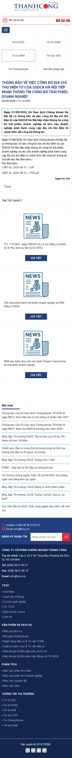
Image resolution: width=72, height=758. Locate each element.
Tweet (7, 186)
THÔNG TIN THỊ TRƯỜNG (18, 694)
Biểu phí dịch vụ (12, 631)
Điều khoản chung (13, 611)
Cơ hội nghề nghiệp (14, 601)
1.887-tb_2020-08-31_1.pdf (18, 167)
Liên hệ (7, 616)
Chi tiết (36, 258)
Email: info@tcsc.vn (17, 529)
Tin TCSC (8, 606)
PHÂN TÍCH (9, 664)
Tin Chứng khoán (18, 69)
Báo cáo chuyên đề (14, 680)
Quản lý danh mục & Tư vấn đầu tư (23, 646)
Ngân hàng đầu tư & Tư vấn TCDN (23, 641)
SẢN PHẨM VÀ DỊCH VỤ (17, 625)
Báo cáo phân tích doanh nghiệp (22, 675)
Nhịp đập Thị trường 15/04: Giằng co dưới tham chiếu (33, 487)
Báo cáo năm (10, 685)
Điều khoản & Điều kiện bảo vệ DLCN (24, 651)
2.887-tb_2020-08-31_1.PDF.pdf (20, 173)
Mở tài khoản (13, 20)
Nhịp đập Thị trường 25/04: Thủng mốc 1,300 (28, 460)
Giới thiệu (8, 591)
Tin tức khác (10, 725)
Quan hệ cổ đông (13, 596)
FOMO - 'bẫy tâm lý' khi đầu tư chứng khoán (27, 467)
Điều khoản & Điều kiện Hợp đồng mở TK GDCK (30, 656)
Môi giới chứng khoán (15, 636)
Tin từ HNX (18, 55)
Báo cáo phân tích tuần (16, 670)
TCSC (5, 585)
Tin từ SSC (18, 42)
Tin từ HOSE (54, 42)
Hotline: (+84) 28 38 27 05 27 (23, 525)
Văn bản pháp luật (53, 69)
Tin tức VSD (54, 55)
